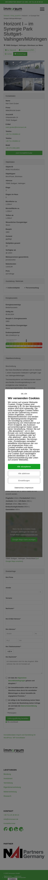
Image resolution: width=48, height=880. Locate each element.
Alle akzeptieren (24, 466)
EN (26, 394)
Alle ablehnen (24, 473)
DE (22, 394)
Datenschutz (19, 488)
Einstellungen (24, 480)
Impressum (29, 488)
